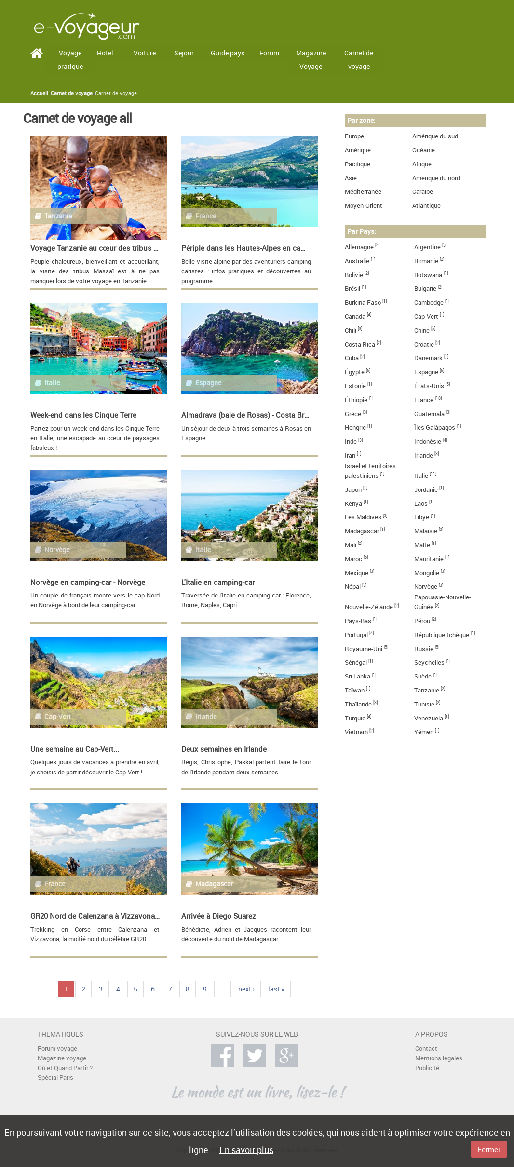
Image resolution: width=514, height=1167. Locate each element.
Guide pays (227, 52)
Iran (350, 455)
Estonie (355, 386)
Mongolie (426, 573)
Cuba (352, 358)
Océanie (423, 150)
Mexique (356, 573)
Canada (355, 316)
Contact (426, 1049)
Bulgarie (425, 289)
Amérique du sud (435, 136)
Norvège (425, 587)
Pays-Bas (358, 621)
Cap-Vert (426, 316)
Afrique (422, 164)
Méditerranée (363, 192)
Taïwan (355, 690)
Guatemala (429, 414)
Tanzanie (426, 690)
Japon (353, 490)
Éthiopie (356, 400)
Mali (350, 545)
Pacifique (357, 164)
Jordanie (426, 490)
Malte (422, 545)
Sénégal (356, 662)
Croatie (424, 344)
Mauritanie (429, 559)
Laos (421, 504)
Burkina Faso (363, 303)
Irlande (423, 455)
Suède (423, 676)
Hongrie (355, 427)
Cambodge (429, 303)
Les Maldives (363, 517)
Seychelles (429, 662)
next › (246, 988)
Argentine (427, 247)
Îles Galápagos (434, 427)
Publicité (427, 1068)
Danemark (428, 358)
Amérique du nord (436, 178)
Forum (269, 52)
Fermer (488, 1149)
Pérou (422, 621)
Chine (422, 330)
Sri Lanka (357, 676)
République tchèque (441, 635)
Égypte (355, 372)
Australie (357, 261)
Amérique (358, 150)
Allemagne (359, 247)
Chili (350, 330)
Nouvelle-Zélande (369, 607)
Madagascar (362, 531)
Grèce (353, 414)
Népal (353, 587)
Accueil (39, 93)
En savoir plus (246, 1149)
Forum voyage (57, 1049)
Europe (354, 136)
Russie (423, 649)
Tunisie (424, 704)
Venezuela (428, 718)
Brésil (352, 289)
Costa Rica (360, 344)
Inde (351, 441)
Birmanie (426, 261)
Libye (421, 517)
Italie (421, 476)
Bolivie (354, 275)
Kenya (353, 504)
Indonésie (427, 441)
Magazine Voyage (311, 59)
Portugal (356, 635)
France (423, 400)
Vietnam (356, 732)
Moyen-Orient (363, 206)
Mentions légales (438, 1058)
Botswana (428, 275)
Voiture (145, 52)
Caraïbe (422, 192)
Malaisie (425, 531)
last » (276, 988)
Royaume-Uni (363, 649)
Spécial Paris (55, 1077)
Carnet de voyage (358, 59)
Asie (351, 178)
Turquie (355, 718)
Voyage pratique (70, 59)
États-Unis (429, 386)
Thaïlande (358, 704)
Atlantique (426, 206)
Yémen (423, 732)
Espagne (426, 372)
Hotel (105, 52)
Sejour (184, 52)
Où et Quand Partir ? (65, 1068)
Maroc (353, 559)
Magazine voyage (62, 1058)
